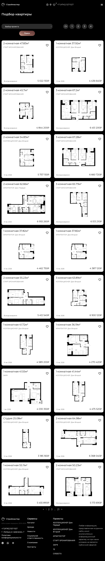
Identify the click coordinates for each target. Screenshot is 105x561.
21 (58, 509)
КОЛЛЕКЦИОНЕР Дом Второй (62, 530)
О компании (32, 542)
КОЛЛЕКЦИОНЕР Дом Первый (62, 524)
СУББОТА (57, 554)
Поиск (27, 33)
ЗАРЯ (5, 375)
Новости (31, 531)
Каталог (31, 523)
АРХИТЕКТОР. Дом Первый (14, 188)
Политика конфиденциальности (11, 536)
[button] (101, 4)
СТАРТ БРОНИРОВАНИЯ (13, 47)
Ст (66, 26)
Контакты (31, 547)
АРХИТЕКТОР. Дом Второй (14, 235)
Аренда (30, 527)
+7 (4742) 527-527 (65, 4)
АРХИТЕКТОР (59, 536)
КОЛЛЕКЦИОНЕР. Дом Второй (68, 47)
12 (54, 549)
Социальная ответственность (35, 537)
